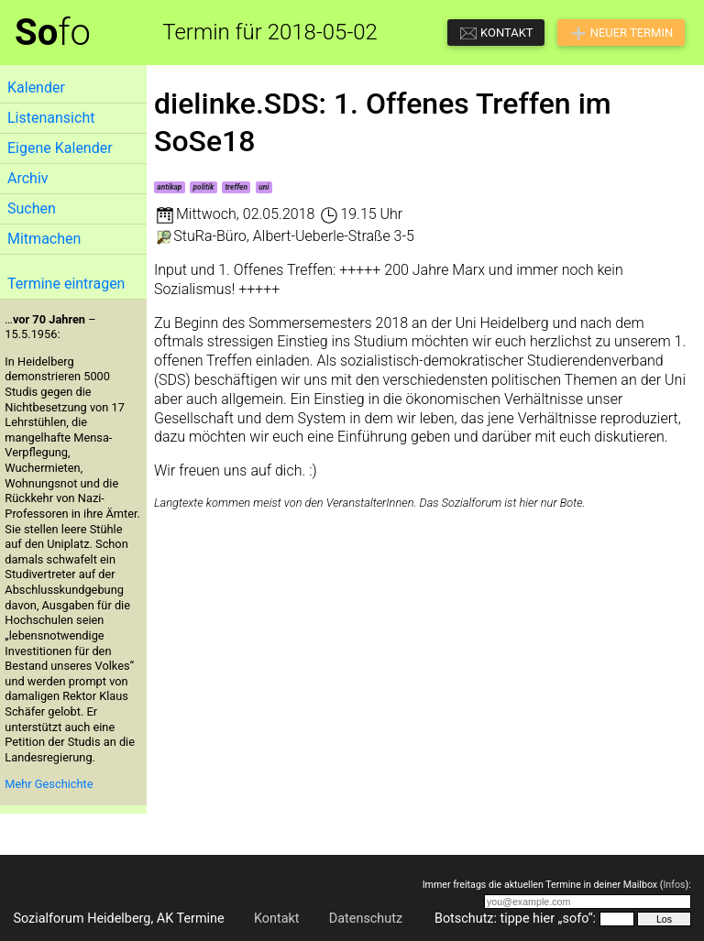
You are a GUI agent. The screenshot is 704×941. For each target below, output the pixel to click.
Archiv (28, 178)
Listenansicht (50, 117)
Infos (674, 885)
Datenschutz (365, 918)
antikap (169, 186)
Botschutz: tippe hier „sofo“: (515, 918)
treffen (236, 186)
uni (263, 186)
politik (203, 186)
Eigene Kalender (60, 148)
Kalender (36, 87)
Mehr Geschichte (49, 784)
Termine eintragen (66, 283)
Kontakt (277, 918)
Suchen (31, 208)
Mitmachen (44, 238)
